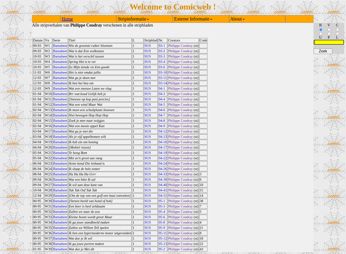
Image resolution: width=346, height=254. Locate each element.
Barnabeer (60, 45)
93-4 (162, 62)
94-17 (163, 147)
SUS (147, 45)
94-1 (162, 88)
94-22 (163, 158)
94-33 (163, 174)
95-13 (163, 244)
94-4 (162, 99)
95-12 (163, 238)
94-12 (163, 131)
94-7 (162, 115)
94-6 (162, 110)
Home (67, 18)
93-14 (163, 83)
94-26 (163, 169)
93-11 (162, 78)
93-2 (162, 51)
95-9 (162, 228)
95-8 (162, 222)
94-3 (162, 94)
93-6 (162, 67)
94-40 (163, 185)
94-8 (162, 120)
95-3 (162, 206)
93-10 (163, 72)
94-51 (163, 195)
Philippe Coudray (180, 45)
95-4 (162, 211)
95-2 (162, 249)
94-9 (162, 126)
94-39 (163, 179)
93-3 (162, 56)
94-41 (163, 190)
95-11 (162, 233)
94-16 (163, 142)
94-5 (162, 104)
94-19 (163, 153)
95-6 (162, 217)
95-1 (162, 201)
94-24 (163, 163)
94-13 (163, 137)
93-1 (162, 45)
